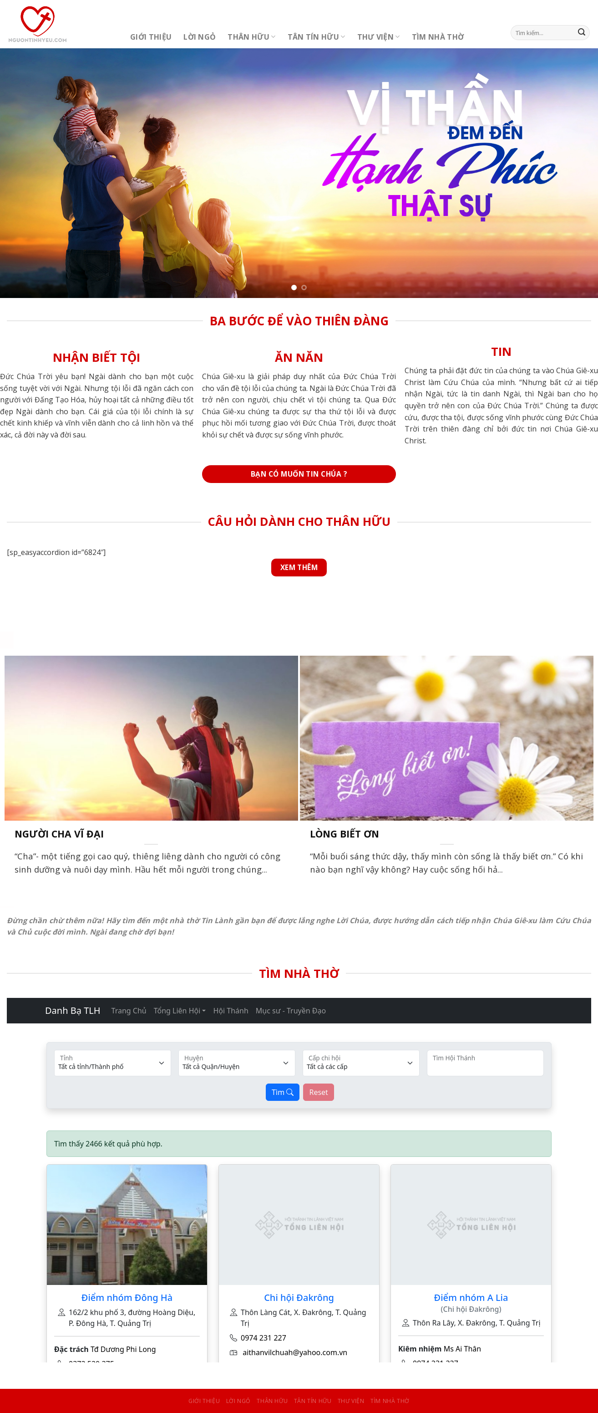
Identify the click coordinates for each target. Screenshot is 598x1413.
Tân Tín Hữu (316, 37)
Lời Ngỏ (199, 37)
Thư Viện (378, 37)
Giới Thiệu (151, 37)
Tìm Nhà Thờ (438, 37)
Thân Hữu (251, 37)
